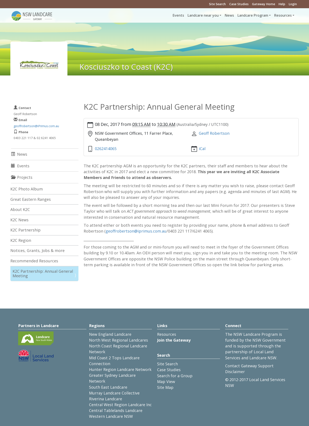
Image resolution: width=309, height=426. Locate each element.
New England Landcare (110, 334)
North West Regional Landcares (118, 340)
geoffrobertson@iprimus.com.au (136, 231)
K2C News (19, 219)
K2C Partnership (25, 230)
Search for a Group (175, 375)
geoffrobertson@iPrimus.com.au (36, 126)
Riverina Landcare (105, 398)
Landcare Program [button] (252, 15)
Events (178, 15)
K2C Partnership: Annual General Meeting (43, 274)
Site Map (165, 387)
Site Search (217, 4)
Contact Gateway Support (249, 365)
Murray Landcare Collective (114, 393)
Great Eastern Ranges (30, 199)
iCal (202, 148)
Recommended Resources (34, 260)
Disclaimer (235, 371)
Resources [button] (283, 15)
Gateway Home (263, 4)
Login (293, 4)
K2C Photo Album (26, 189)
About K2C (20, 209)
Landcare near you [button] (203, 15)
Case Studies (238, 4)
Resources (166, 334)
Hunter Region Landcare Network (120, 369)
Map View (166, 381)
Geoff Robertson (214, 133)
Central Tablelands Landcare (115, 410)
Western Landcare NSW (111, 416)
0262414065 (105, 148)
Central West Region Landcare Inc (120, 404)
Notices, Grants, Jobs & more (37, 250)
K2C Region (20, 240)
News (229, 15)
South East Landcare (108, 387)
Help (282, 4)
